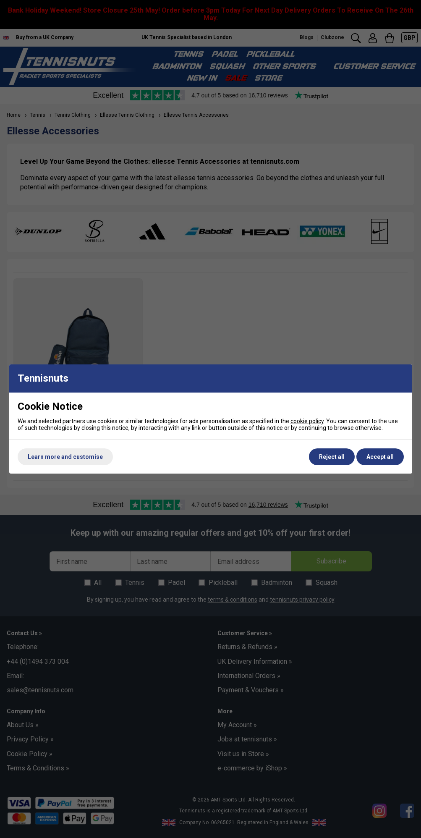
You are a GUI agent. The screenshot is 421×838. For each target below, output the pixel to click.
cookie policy (307, 421)
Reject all (332, 456)
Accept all (380, 456)
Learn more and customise (65, 456)
